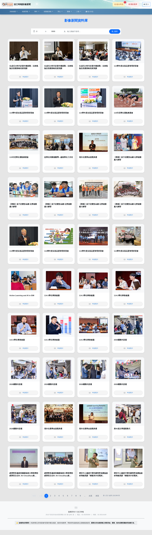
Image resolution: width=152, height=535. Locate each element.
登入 (146, 4)
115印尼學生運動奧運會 (123, 113)
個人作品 (89, 11)
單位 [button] (59, 11)
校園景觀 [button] (25, 11)
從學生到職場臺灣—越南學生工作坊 (58, 157)
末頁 (97, 496)
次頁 (90, 496)
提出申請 (119, 3)
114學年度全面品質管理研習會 (126, 66)
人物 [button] (78, 11)
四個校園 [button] (13, 11)
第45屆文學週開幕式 (122, 429)
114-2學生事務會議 (52, 295)
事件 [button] (36, 11)
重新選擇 (133, 4)
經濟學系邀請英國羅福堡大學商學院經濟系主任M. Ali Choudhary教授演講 (23, 475)
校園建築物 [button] (48, 11)
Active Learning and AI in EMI (21, 295)
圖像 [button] (69, 11)
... (84, 496)
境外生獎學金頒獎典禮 (88, 157)
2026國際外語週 (120, 340)
